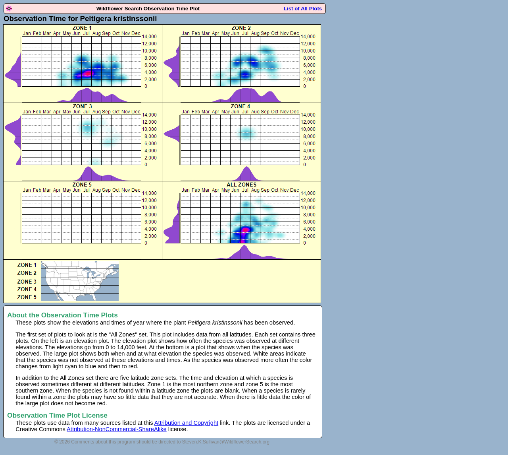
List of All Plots (303, 9)
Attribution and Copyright (186, 423)
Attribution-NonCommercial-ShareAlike (117, 429)
